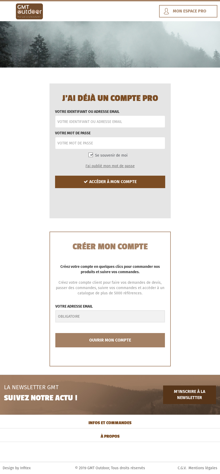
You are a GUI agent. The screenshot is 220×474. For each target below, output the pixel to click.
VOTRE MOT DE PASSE (73, 133)
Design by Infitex (17, 468)
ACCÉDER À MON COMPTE (110, 182)
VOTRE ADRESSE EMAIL (74, 306)
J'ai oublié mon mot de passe (110, 166)
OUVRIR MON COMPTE (110, 340)
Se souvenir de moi (111, 155)
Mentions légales (202, 468)
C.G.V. (182, 468)
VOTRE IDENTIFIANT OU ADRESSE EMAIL (87, 111)
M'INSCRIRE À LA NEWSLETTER (189, 394)
